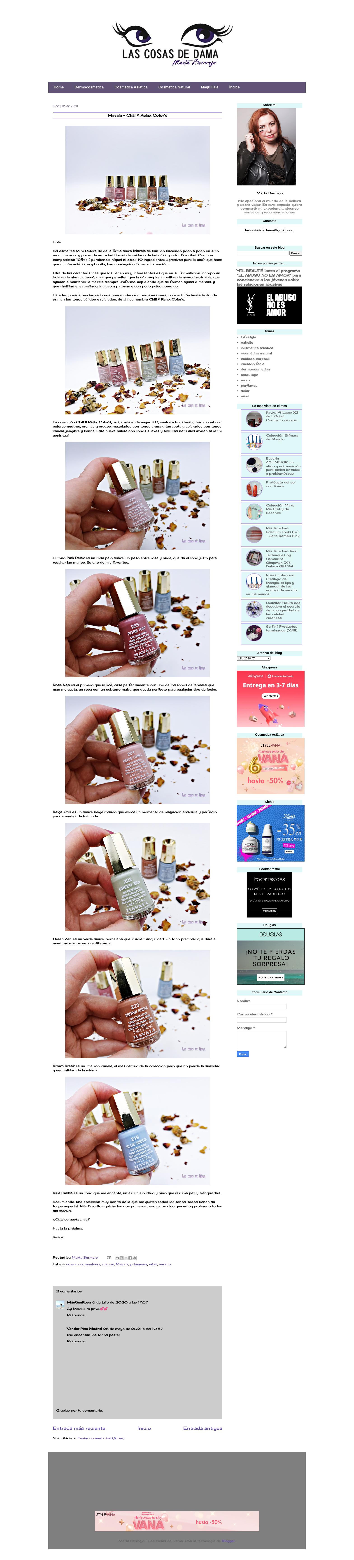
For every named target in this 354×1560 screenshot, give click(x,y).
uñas (153, 1264)
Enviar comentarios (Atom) (100, 1438)
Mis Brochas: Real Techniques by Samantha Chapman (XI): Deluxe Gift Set (281, 558)
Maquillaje (209, 87)
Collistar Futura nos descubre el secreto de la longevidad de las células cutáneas (283, 610)
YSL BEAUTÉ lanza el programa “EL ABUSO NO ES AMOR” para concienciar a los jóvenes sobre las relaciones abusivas (269, 277)
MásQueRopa (79, 1302)
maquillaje (249, 375)
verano (165, 1264)
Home (59, 87)
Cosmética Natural (174, 87)
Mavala (122, 1264)
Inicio (144, 1428)
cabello (247, 342)
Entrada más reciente (79, 1428)
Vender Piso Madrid (84, 1329)
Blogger (228, 1541)
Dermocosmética (89, 87)
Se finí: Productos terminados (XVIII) (281, 628)
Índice (234, 87)
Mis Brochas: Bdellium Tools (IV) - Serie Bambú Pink (282, 532)
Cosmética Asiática (130, 87)
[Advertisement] (271, 1093)
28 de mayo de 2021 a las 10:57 (133, 1329)
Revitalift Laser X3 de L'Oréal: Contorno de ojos (282, 416)
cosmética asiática (257, 348)
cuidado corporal (255, 359)
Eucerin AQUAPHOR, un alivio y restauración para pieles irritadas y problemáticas (283, 465)
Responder (76, 1315)
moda (246, 380)
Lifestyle (248, 337)
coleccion (74, 1264)
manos (108, 1264)
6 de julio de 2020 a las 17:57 (120, 1302)
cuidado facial (253, 364)
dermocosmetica (255, 369)
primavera (138, 1264)
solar (245, 391)
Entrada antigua (202, 1428)
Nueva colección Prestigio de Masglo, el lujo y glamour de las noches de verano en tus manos (271, 584)
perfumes (249, 385)
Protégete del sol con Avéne (281, 484)
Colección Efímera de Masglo (282, 437)
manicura (92, 1264)
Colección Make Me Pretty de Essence (280, 509)
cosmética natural (256, 353)
